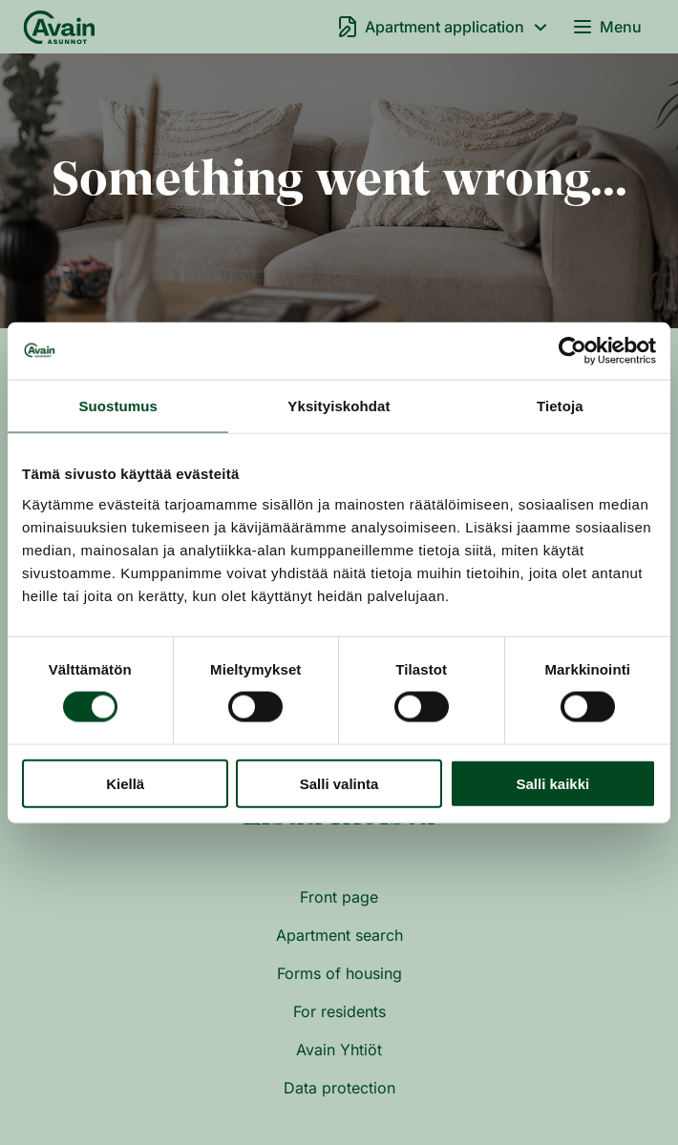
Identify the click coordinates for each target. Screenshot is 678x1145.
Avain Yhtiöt (339, 1049)
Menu (606, 26)
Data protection (339, 1087)
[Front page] (59, 26)
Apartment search (339, 935)
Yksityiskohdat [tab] (338, 406)
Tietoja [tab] (560, 406)
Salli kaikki (552, 783)
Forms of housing (339, 973)
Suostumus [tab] (118, 406)
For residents (339, 1011)
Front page (339, 896)
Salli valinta (339, 783)
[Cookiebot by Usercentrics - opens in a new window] (572, 351)
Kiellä (125, 783)
